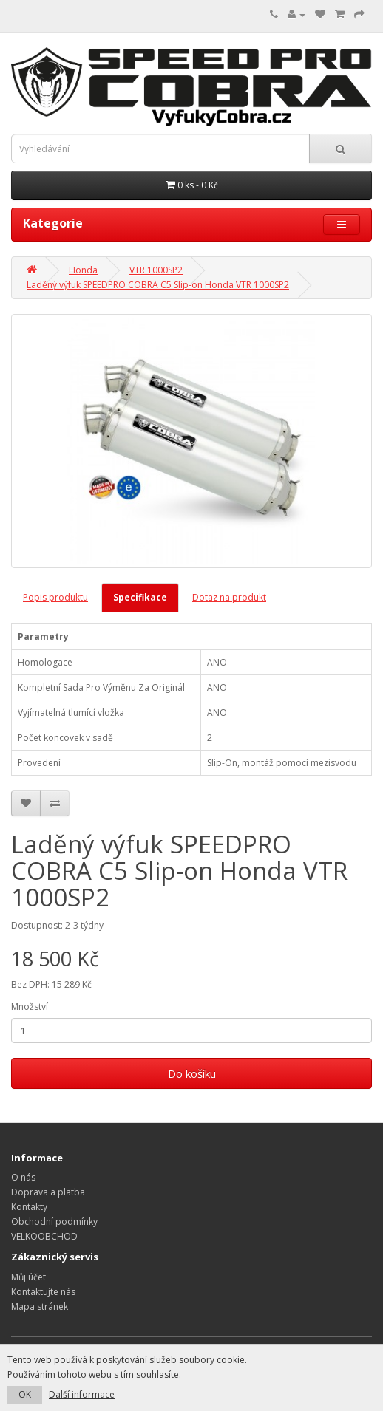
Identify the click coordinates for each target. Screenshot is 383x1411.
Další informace (82, 1394)
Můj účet (28, 1277)
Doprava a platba (48, 1192)
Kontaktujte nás (43, 1291)
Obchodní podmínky (54, 1221)
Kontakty (29, 1206)
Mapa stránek (39, 1306)
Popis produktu (55, 597)
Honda (83, 270)
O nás (23, 1177)
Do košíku (192, 1073)
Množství (29, 1006)
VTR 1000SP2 (156, 270)
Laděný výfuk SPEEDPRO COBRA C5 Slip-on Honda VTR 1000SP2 (158, 285)
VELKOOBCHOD (44, 1236)
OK (24, 1394)
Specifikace (140, 597)
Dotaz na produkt (229, 597)
